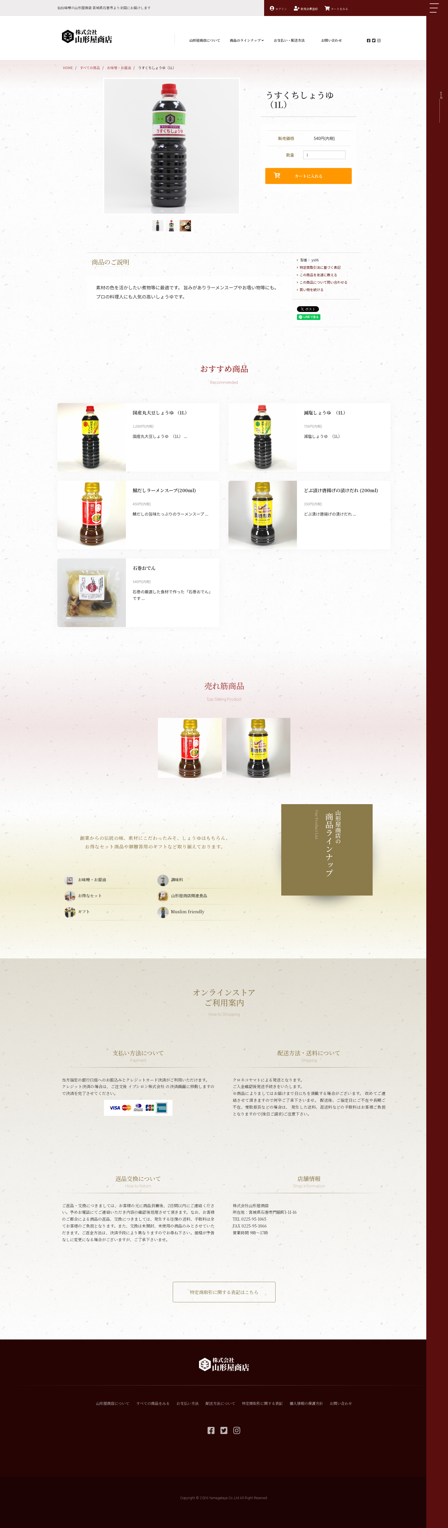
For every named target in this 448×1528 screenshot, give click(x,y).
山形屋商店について (204, 40)
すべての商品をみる (153, 1403)
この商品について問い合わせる (323, 282)
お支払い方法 (187, 1403)
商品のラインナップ (247, 40)
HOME (68, 67)
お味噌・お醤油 (119, 67)
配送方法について (220, 1403)
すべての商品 (90, 67)
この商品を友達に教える (318, 274)
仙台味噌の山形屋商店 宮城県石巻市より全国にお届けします (104, 7)
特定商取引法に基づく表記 (320, 267)
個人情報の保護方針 (306, 1403)
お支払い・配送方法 (289, 40)
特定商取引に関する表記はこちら (224, 1292)
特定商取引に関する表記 (262, 1403)
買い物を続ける (312, 289)
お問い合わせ (331, 40)
